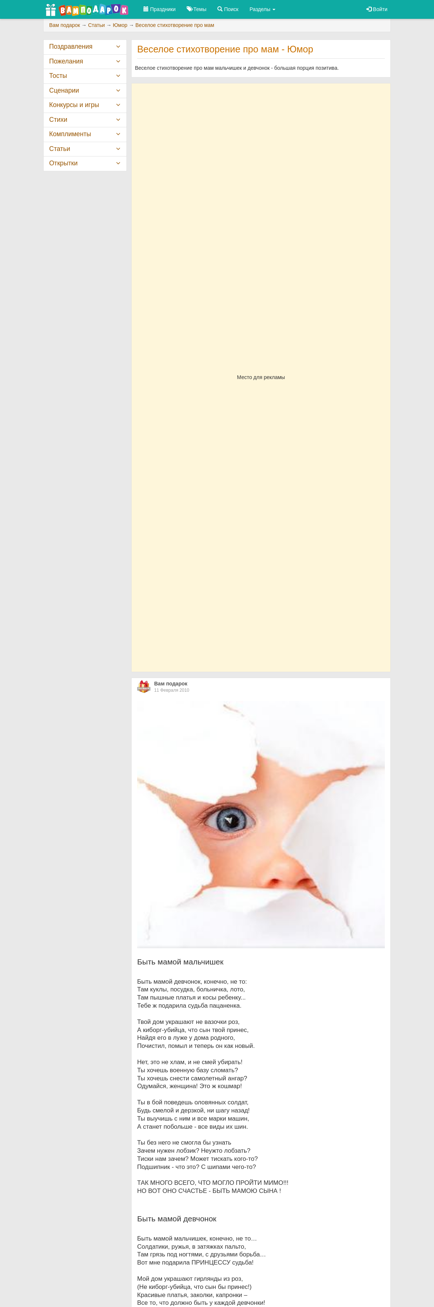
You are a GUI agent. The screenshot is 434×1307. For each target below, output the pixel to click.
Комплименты (70, 134)
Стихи (58, 119)
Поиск (227, 9)
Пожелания (66, 61)
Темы (196, 9)
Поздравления (70, 46)
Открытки (63, 163)
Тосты (58, 75)
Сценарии (64, 90)
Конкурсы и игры (74, 105)
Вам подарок (170, 684)
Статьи (59, 148)
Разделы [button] (262, 9)
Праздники (159, 9)
